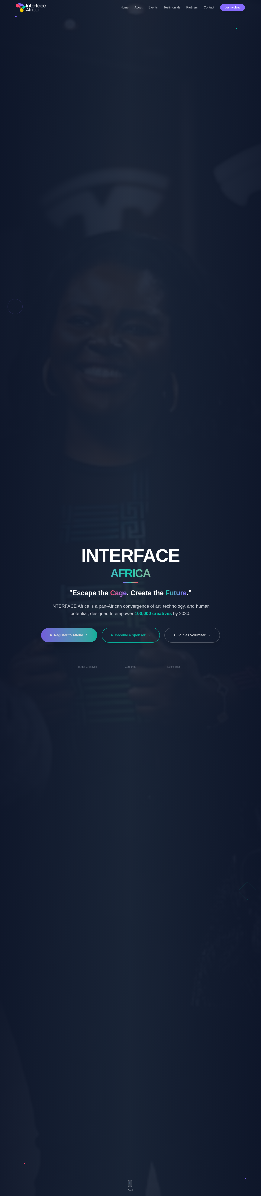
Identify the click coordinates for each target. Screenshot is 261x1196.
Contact (209, 7)
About (139, 7)
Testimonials (172, 7)
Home (125, 7)
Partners (192, 7)
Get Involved (232, 7)
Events (153, 7)
